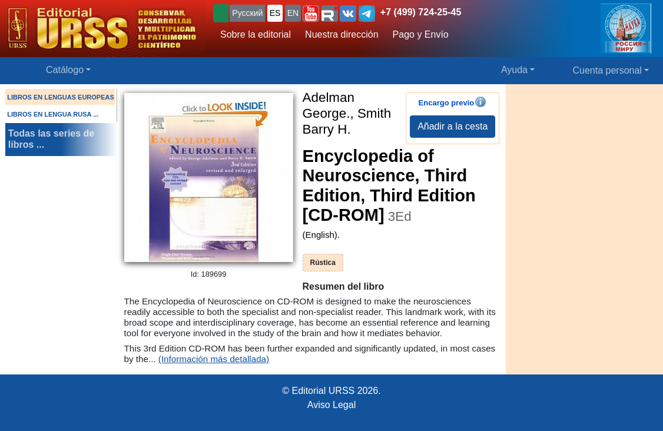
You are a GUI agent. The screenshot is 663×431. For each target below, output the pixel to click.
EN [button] (293, 13)
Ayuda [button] (514, 70)
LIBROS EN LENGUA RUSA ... (52, 114)
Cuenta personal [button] (607, 70)
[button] (311, 13)
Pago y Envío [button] (421, 34)
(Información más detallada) (213, 359)
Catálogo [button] (65, 70)
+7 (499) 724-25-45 (420, 12)
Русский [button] (247, 13)
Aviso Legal (331, 405)
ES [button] (275, 13)
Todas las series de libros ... (51, 139)
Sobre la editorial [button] (255, 34)
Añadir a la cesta (452, 126)
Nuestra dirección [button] (342, 34)
